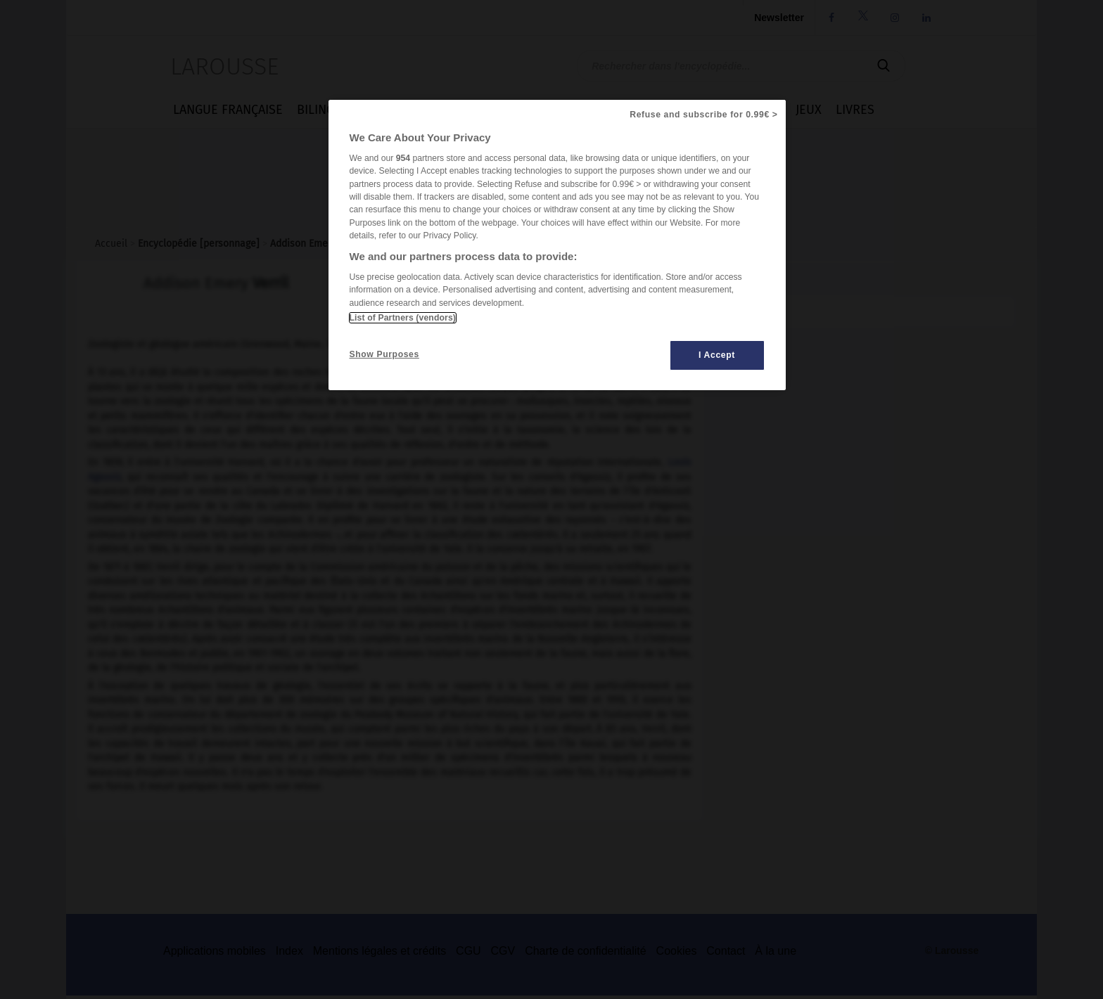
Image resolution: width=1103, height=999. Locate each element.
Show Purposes (384, 354)
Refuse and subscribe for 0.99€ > (703, 115)
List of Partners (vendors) (403, 318)
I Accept (717, 355)
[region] (557, 245)
